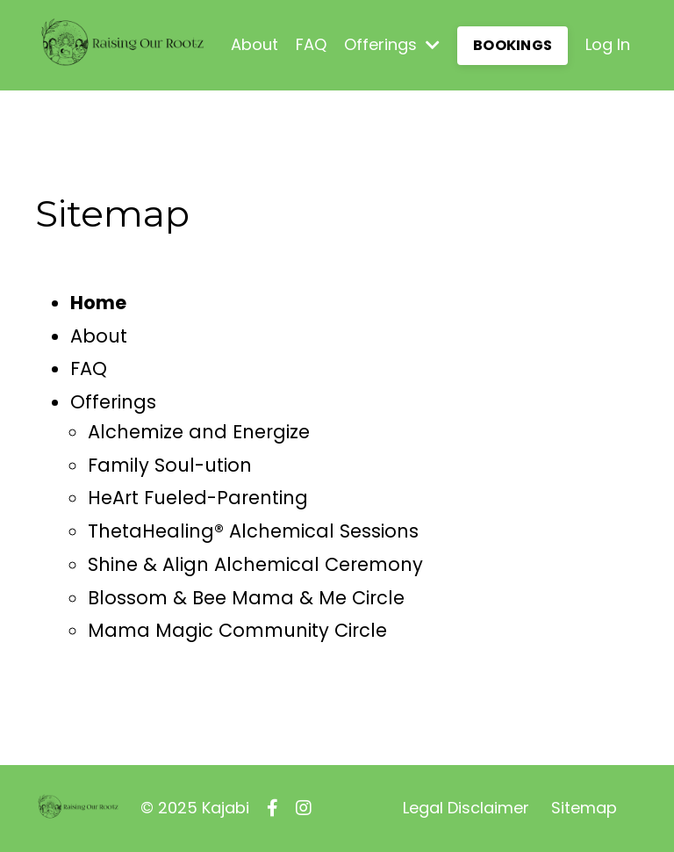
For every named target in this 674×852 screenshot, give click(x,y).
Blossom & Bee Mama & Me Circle (246, 597)
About (254, 44)
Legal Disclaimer (466, 808)
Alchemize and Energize (199, 431)
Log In (607, 44)
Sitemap (584, 808)
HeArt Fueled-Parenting (198, 497)
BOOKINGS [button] (512, 45)
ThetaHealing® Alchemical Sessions (253, 531)
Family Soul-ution (170, 465)
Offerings (392, 44)
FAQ (311, 44)
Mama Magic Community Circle (237, 630)
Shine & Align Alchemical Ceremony (255, 564)
